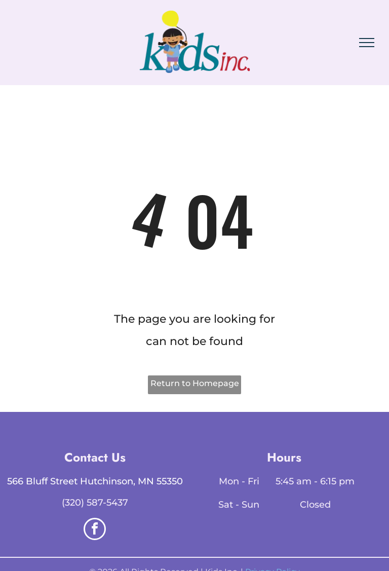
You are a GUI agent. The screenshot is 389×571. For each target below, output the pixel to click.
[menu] (367, 42)
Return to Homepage (194, 383)
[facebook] (95, 530)
